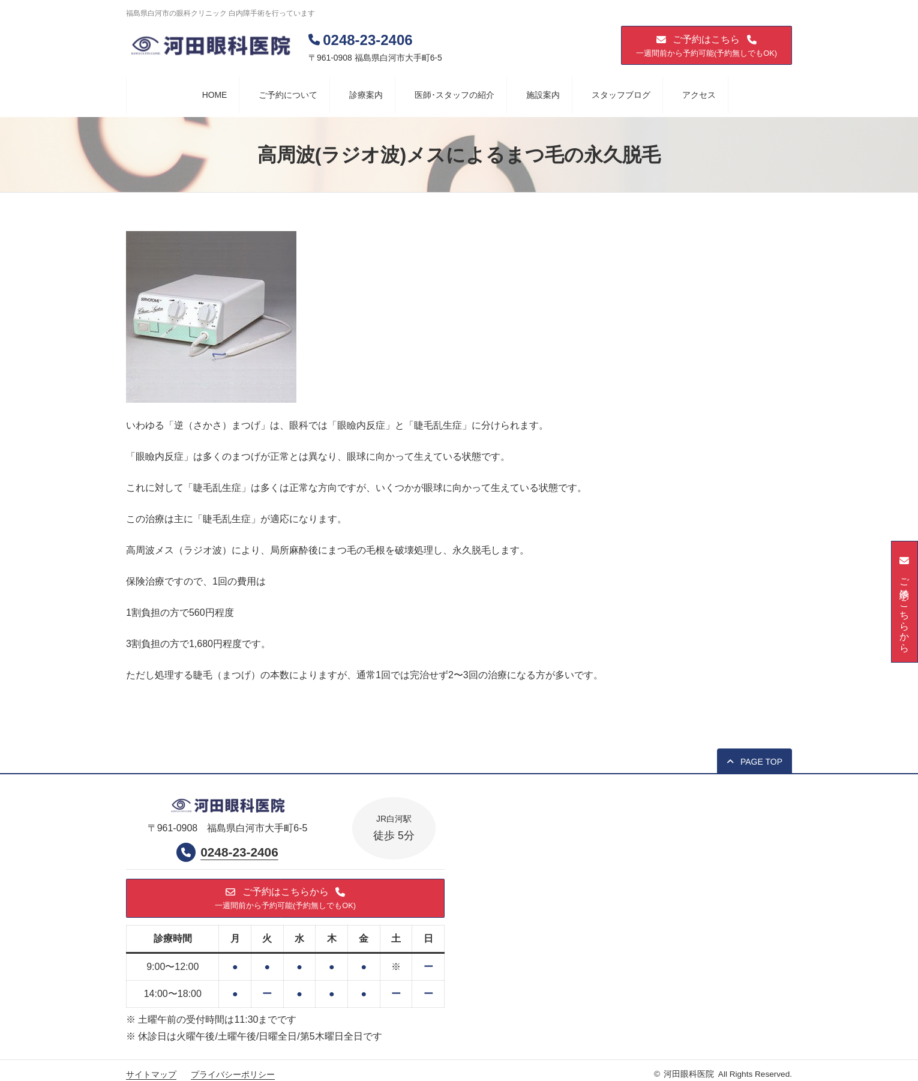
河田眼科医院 (689, 1074)
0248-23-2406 (239, 853)
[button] (706, 45)
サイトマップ (151, 1075)
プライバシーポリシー (233, 1075)
